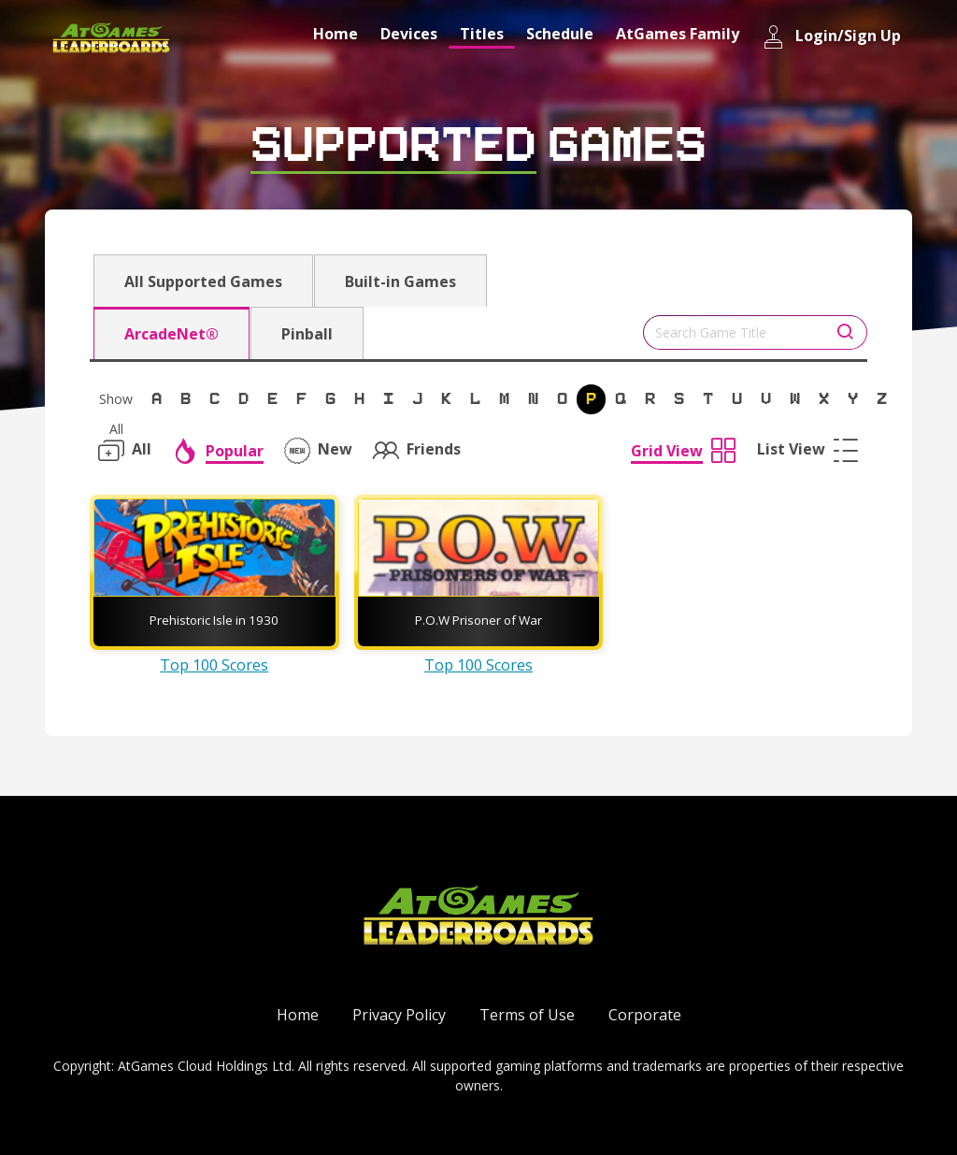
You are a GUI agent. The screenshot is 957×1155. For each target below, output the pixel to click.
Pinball (307, 334)
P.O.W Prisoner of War (478, 620)
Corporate (644, 1014)
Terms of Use (527, 1014)
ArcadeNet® (171, 334)
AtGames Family (677, 33)
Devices (408, 33)
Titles (482, 33)
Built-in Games (400, 281)
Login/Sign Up (831, 37)
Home (335, 33)
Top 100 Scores (214, 665)
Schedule (559, 33)
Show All (116, 402)
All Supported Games (203, 281)
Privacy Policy (399, 1014)
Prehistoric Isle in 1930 (214, 620)
